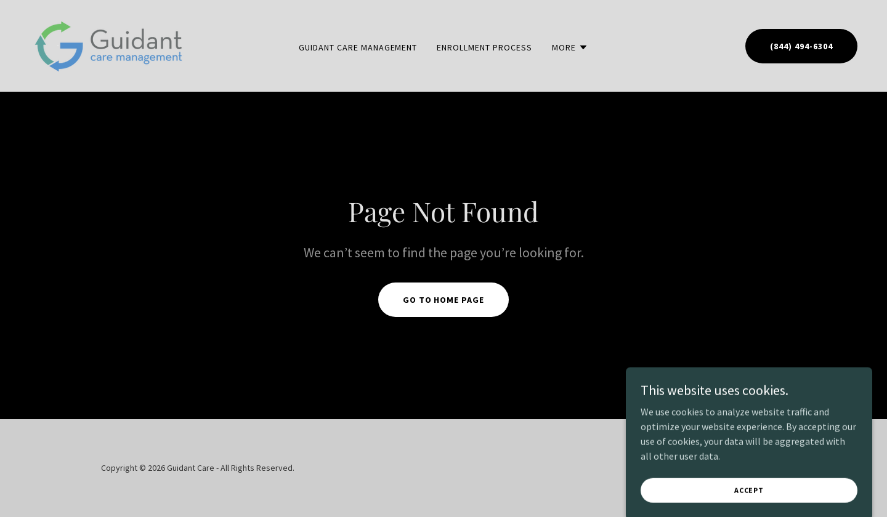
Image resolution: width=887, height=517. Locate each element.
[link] (109, 44)
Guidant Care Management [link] (358, 47)
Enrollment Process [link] (484, 47)
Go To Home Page (444, 299)
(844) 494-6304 (801, 46)
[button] (570, 47)
